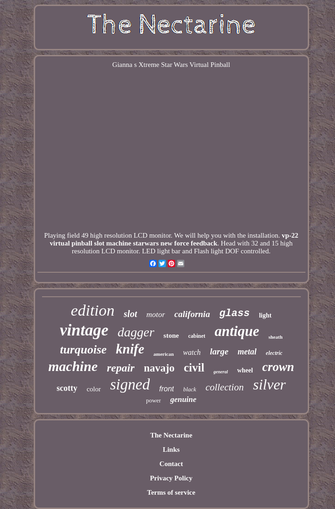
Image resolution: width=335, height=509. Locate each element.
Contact (171, 463)
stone (171, 335)
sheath (275, 337)
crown (278, 367)
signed (130, 384)
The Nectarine (171, 435)
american (163, 354)
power (153, 400)
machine (73, 366)
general (220, 371)
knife (130, 348)
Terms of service (171, 492)
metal (247, 351)
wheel (245, 370)
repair (120, 368)
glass (234, 313)
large (219, 351)
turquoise (83, 349)
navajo (159, 368)
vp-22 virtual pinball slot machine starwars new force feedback (174, 239)
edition (92, 310)
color (93, 389)
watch (192, 352)
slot (130, 314)
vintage (84, 330)
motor (155, 314)
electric (274, 353)
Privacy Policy (171, 478)
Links (171, 449)
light (265, 315)
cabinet (196, 336)
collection (225, 387)
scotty (66, 388)
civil (194, 367)
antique (236, 331)
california (192, 314)
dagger (135, 332)
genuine (183, 399)
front (166, 389)
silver (269, 384)
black (189, 389)
